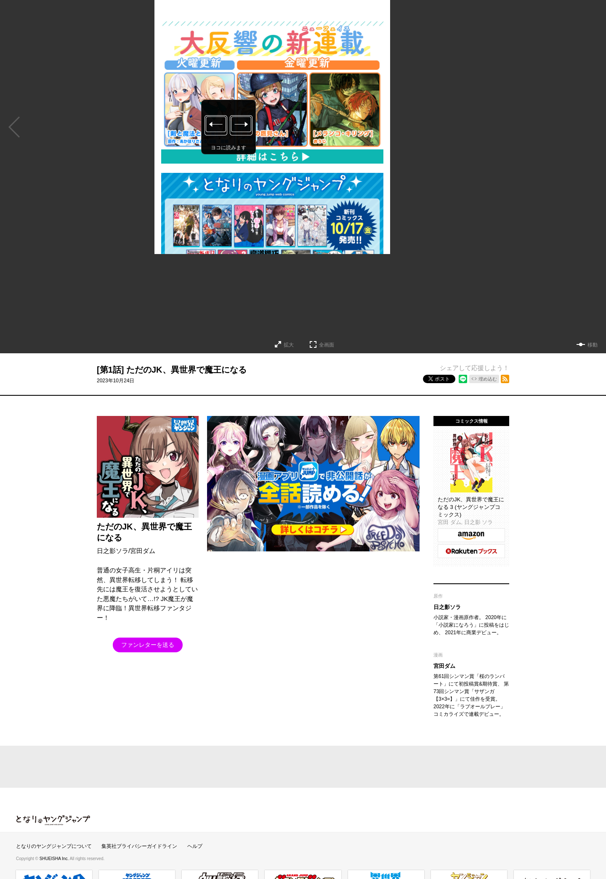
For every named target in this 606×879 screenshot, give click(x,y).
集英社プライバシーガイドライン (139, 846)
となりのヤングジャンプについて (54, 846)
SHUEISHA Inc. (55, 858)
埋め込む (487, 378)
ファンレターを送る (147, 644)
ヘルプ (194, 846)
